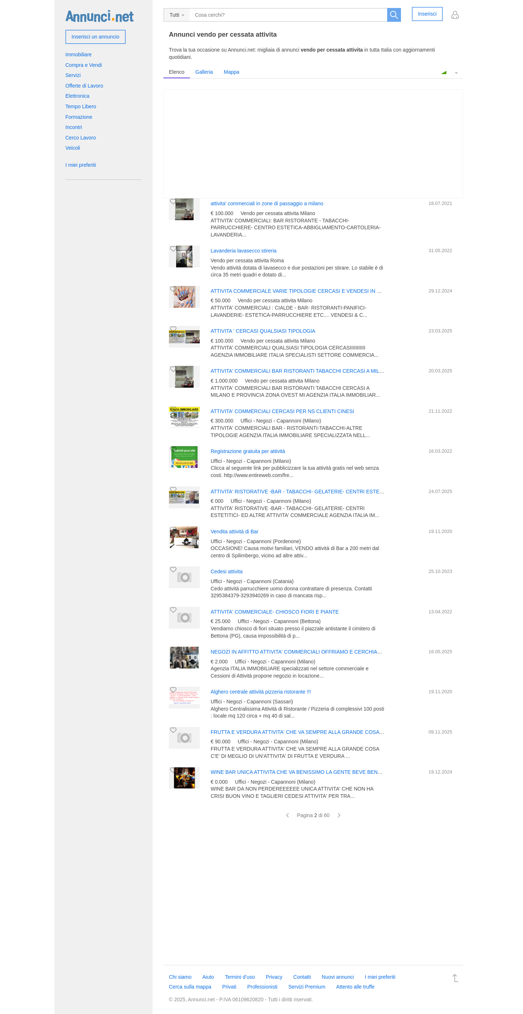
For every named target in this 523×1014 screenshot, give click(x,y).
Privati (229, 987)
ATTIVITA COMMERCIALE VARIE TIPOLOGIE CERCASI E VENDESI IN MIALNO (303, 291)
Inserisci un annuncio (95, 37)
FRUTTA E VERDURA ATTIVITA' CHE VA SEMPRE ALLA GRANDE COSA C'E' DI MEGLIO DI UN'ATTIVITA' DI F (339, 732)
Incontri (73, 127)
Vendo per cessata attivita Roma (247, 260)
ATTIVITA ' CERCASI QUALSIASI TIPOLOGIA (263, 331)
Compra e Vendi (83, 65)
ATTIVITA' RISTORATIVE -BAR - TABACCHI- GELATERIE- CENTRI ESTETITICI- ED (307, 491)
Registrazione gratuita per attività (248, 451)
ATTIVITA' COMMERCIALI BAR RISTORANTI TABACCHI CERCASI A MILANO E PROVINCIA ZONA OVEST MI (338, 371)
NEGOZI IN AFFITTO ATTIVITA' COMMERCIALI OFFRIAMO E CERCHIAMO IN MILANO (312, 652)
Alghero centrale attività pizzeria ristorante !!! (261, 692)
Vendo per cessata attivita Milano (277, 213)
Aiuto (208, 977)
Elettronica (77, 96)
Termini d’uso (240, 977)
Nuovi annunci (338, 977)
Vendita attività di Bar (235, 531)
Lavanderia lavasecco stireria (243, 251)
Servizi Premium (306, 987)
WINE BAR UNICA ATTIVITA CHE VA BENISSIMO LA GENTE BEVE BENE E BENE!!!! (309, 772)
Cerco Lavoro (80, 138)
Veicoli (72, 148)
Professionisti (262, 987)
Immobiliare (78, 54)
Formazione (78, 117)
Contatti (302, 977)
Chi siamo (180, 977)
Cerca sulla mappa (190, 987)
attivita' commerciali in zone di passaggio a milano (267, 203)
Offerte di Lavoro (84, 86)
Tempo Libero (80, 106)
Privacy (274, 977)
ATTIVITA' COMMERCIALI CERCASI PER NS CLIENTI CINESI (282, 411)
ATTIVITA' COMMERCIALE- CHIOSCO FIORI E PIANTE (275, 612)
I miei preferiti (80, 165)
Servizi (73, 75)
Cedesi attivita (227, 571)
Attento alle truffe (355, 987)
